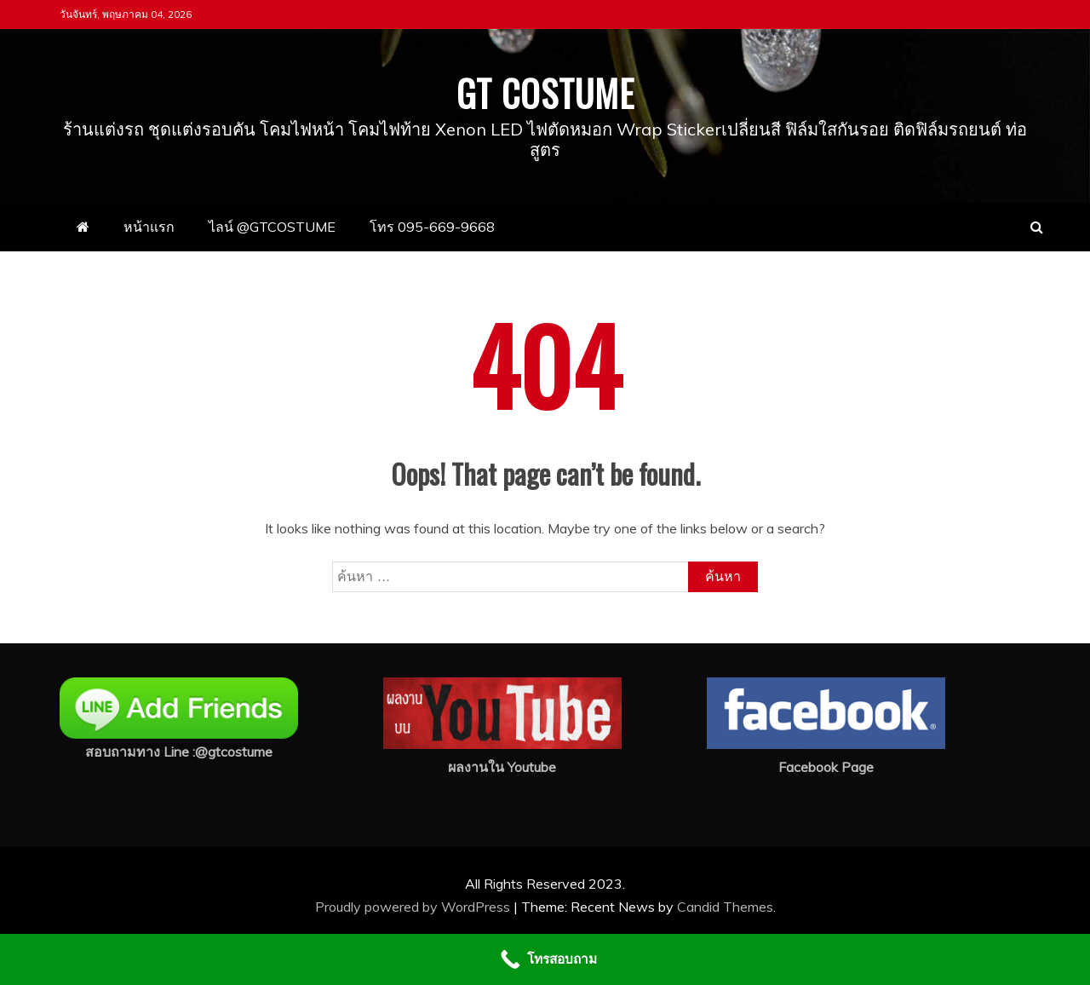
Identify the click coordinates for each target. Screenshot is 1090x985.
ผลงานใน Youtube (502, 766)
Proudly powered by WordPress (414, 906)
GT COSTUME (545, 92)
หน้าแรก (149, 226)
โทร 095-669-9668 (432, 226)
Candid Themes (725, 906)
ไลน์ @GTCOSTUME (272, 226)
